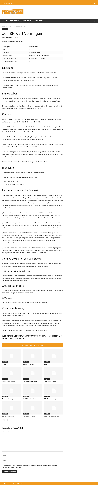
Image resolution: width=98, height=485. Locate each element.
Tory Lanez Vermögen (8, 399)
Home (5, 21)
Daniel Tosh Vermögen (29, 399)
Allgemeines (27, 21)
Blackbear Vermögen (8, 416)
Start (3, 26)
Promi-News (14, 21)
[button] (93, 21)
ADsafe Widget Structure (9, 381)
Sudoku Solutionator (28, 364)
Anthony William (8, 37)
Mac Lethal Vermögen (29, 416)
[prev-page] (3, 420)
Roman (4, 364)
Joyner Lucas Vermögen (30, 381)
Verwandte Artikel (27, 345)
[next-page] (6, 420)
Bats (45, 364)
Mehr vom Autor (39, 345)
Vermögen (39, 21)
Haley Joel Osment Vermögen (52, 416)
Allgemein (9, 26)
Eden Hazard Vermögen (50, 399)
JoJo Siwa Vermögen (50, 381)
